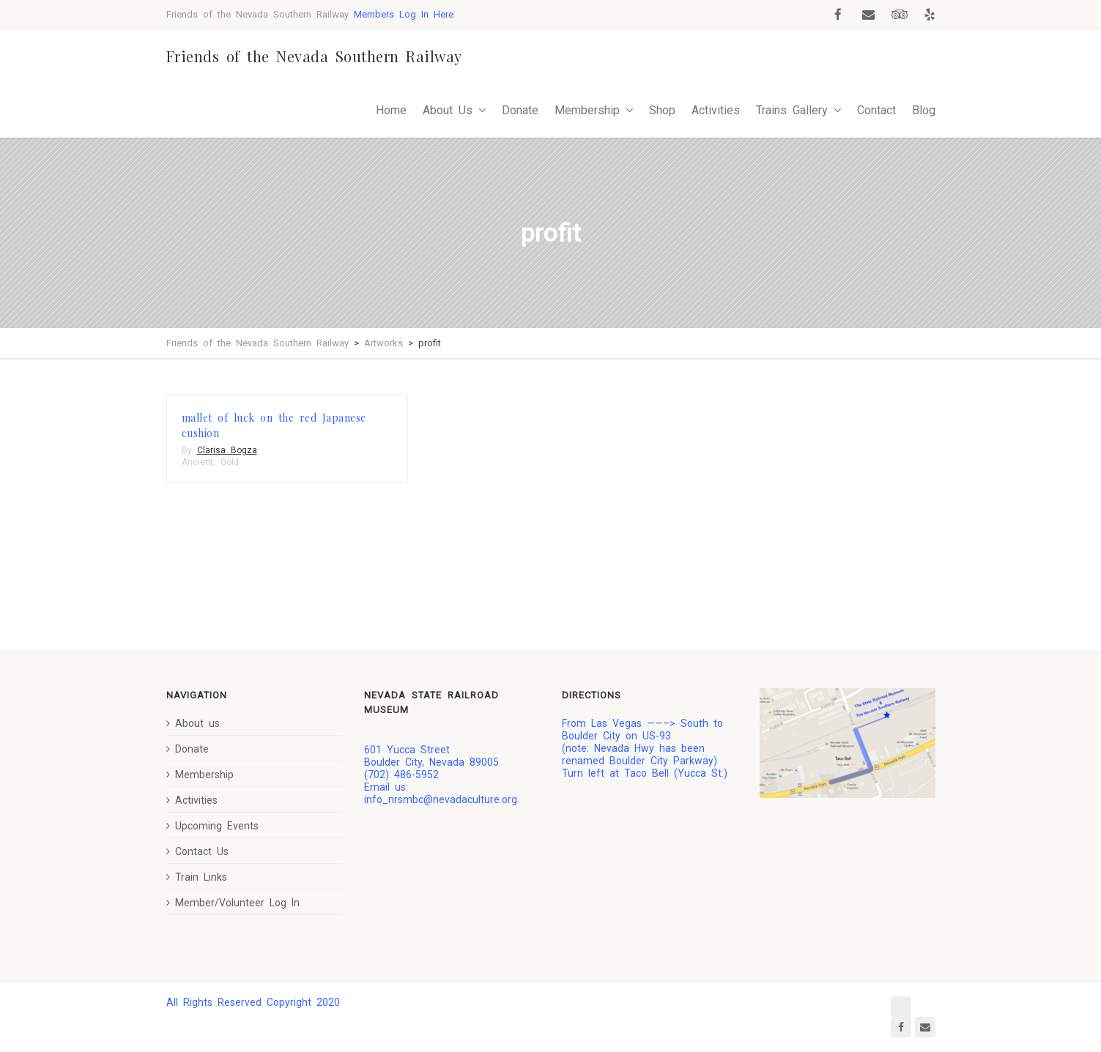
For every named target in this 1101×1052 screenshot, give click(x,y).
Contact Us (197, 851)
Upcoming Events (212, 826)
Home (391, 110)
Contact (876, 110)
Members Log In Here (403, 14)
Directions (591, 695)
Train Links (196, 877)
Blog (923, 110)
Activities (716, 110)
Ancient (197, 462)
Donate (520, 110)
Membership (587, 110)
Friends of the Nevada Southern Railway (314, 56)
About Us (447, 110)
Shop (662, 110)
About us (193, 723)
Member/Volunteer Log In (233, 903)
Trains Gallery (792, 110)
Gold (229, 462)
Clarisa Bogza (227, 450)
